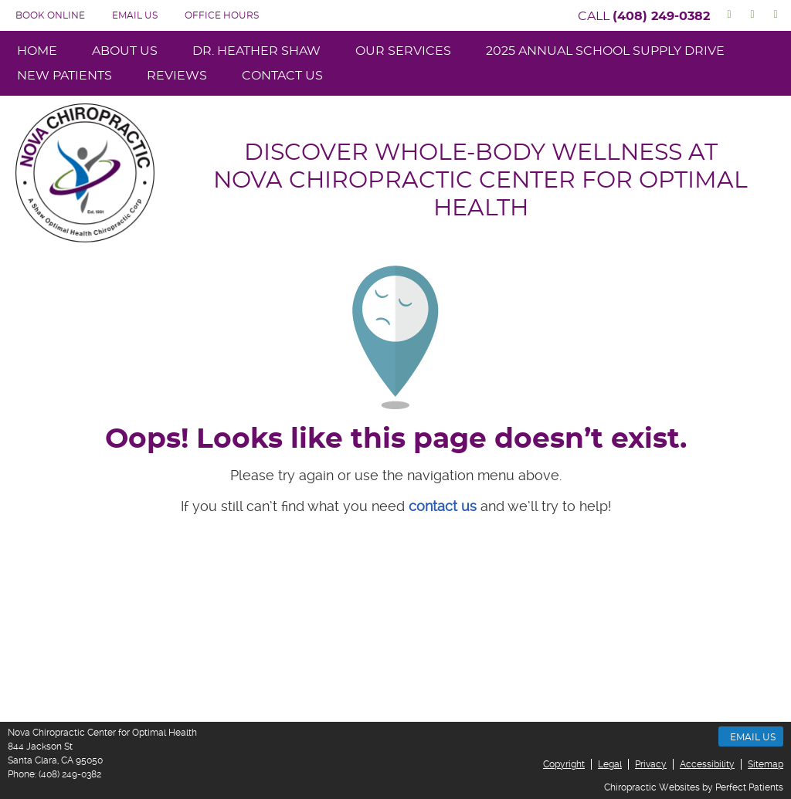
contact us (443, 506)
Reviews (177, 75)
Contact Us (282, 75)
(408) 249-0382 (661, 16)
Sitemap (765, 764)
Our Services (403, 51)
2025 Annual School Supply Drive (605, 51)
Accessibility (707, 764)
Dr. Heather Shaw (256, 51)
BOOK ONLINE (50, 15)
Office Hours (222, 15)
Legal (610, 764)
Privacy (651, 764)
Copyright (564, 764)
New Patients (64, 75)
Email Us (135, 15)
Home (37, 51)
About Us (125, 51)
